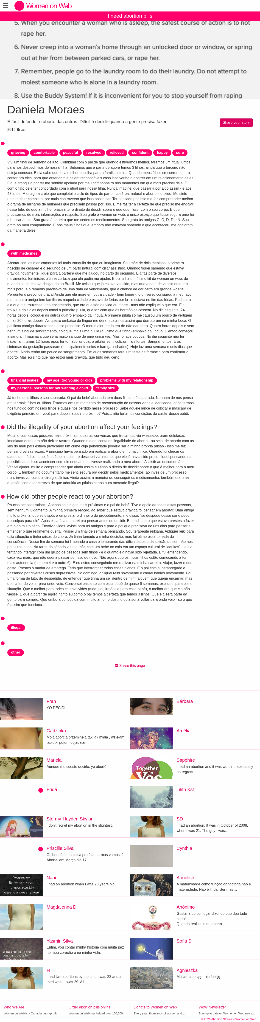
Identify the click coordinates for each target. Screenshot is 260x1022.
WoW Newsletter (212, 1007)
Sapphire (185, 760)
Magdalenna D (61, 907)
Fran (51, 701)
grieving (18, 152)
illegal (16, 627)
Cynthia (184, 848)
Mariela (54, 760)
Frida (52, 789)
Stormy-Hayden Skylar (69, 818)
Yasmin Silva (60, 940)
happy (162, 152)
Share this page (130, 666)
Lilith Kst (185, 789)
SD (179, 818)
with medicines (24, 253)
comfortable (44, 152)
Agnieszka (187, 970)
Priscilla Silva (60, 848)
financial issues (24, 380)
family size (105, 388)
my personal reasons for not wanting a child (49, 388)
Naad (52, 877)
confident (140, 152)
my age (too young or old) (69, 380)
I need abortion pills (130, 16)
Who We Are (14, 1007)
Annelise (185, 877)
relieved (116, 152)
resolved (93, 152)
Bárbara (184, 701)
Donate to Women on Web (155, 1007)
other (15, 652)
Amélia (183, 730)
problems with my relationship (126, 380)
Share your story (236, 122)
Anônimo (185, 907)
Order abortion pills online (89, 1007)
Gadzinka (56, 730)
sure (180, 152)
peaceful (70, 152)
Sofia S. (184, 940)
